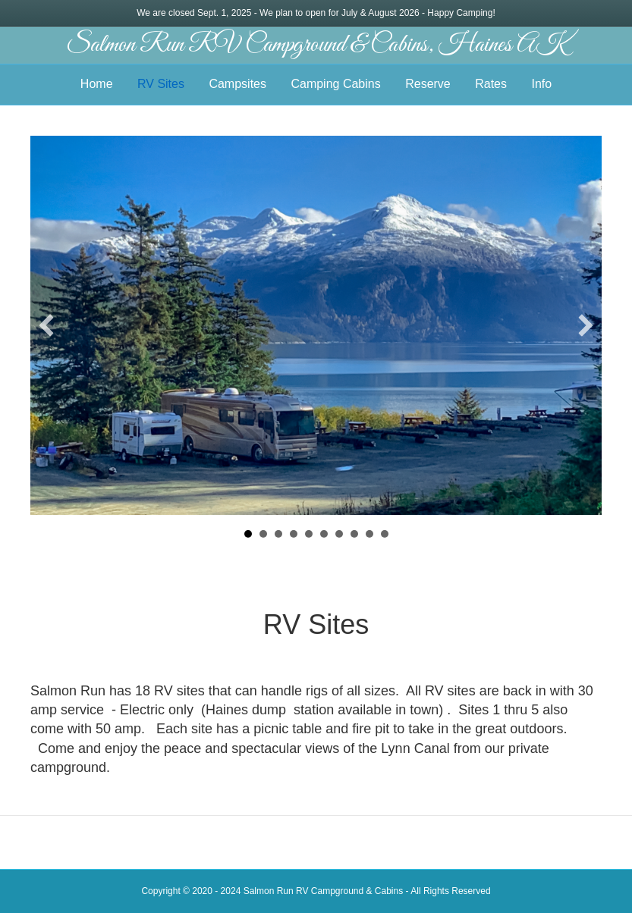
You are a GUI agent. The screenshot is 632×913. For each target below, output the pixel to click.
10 (384, 534)
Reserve (428, 83)
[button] (46, 325)
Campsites (237, 83)
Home (96, 83)
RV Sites (160, 83)
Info (541, 83)
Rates (491, 83)
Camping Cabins (335, 83)
